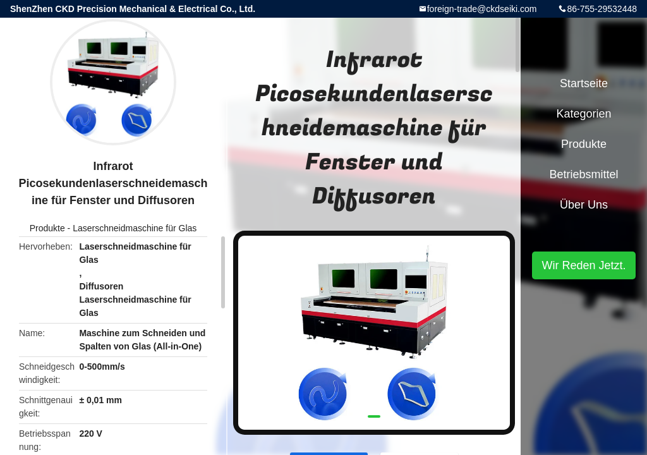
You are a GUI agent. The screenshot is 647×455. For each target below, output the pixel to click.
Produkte (47, 228)
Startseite (584, 83)
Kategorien (583, 113)
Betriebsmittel (583, 174)
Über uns (584, 204)
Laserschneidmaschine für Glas (135, 228)
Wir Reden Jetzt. (583, 265)
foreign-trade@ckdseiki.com (482, 9)
